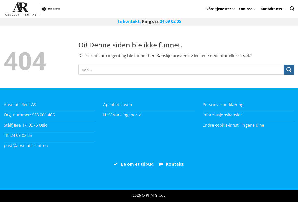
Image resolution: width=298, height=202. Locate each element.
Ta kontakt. (129, 21)
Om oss (247, 8)
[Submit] (289, 70)
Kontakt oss (273, 8)
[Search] (292, 8)
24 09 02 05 (170, 21)
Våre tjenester (220, 8)
